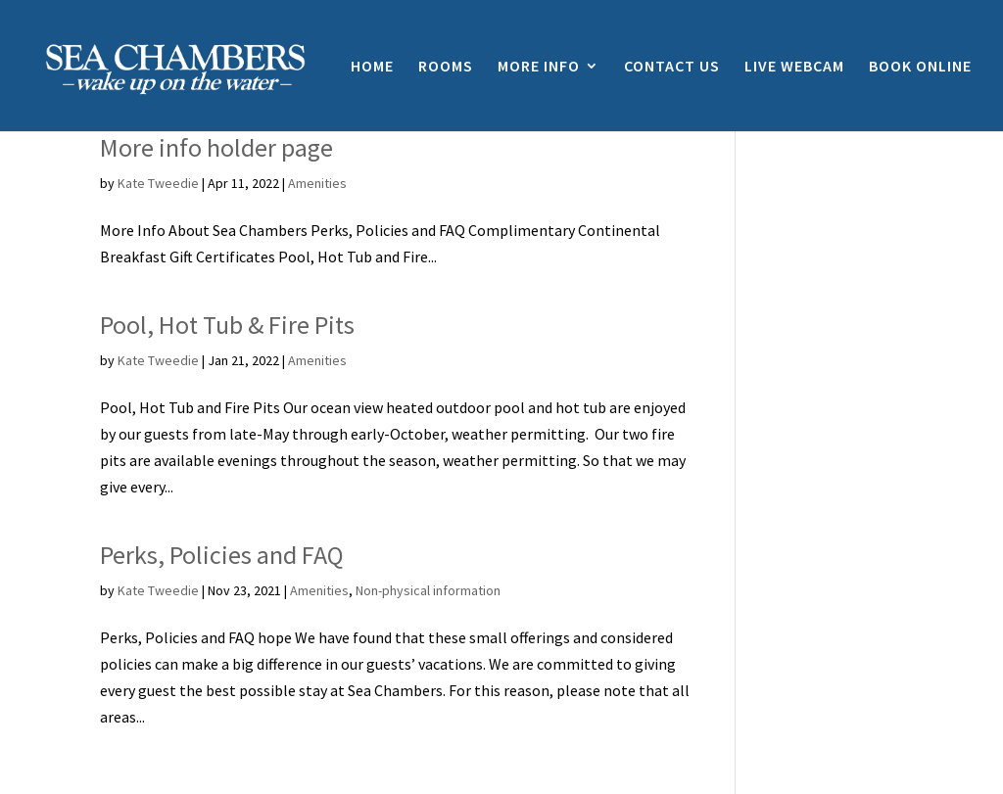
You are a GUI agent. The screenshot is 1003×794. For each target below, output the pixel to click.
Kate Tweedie (158, 183)
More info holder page (216, 147)
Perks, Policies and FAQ (222, 554)
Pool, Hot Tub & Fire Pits (227, 324)
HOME (372, 67)
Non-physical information (428, 590)
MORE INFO (539, 67)
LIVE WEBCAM (794, 67)
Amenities (317, 183)
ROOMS (445, 67)
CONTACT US (672, 67)
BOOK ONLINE (920, 67)
